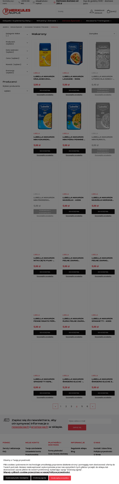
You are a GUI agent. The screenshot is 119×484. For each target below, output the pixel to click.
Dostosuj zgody (39, 478)
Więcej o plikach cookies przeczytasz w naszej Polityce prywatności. (36, 472)
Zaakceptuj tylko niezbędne (17, 478)
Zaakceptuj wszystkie (60, 478)
